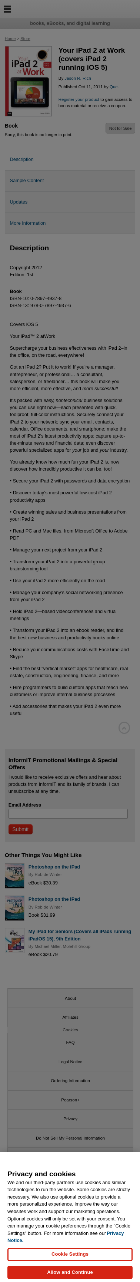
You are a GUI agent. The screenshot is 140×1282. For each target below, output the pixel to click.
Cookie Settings (70, 1258)
